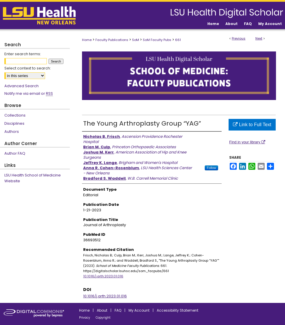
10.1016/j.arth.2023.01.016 (103, 276)
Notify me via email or (28, 94)
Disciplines (14, 123)
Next (258, 38)
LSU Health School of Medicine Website (32, 178)
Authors (11, 131)
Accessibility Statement (177, 310)
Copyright (103, 317)
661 (178, 40)
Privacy (84, 317)
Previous (238, 38)
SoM (135, 40)
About (102, 310)
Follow (211, 167)
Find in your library (247, 142)
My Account (139, 310)
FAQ (118, 310)
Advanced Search (21, 86)
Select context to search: (27, 68)
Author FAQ (14, 153)
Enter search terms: (22, 54)
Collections (15, 115)
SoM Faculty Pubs (157, 40)
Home (87, 40)
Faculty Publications (111, 40)
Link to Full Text (252, 124)
